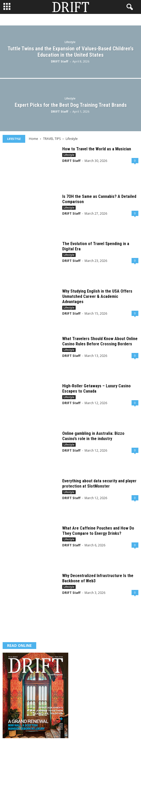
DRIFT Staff (59, 61)
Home (33, 138)
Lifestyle (70, 42)
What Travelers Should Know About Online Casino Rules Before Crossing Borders (100, 341)
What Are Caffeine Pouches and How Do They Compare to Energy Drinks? (98, 531)
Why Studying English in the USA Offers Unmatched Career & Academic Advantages (97, 296)
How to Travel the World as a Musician (96, 148)
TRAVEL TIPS (52, 138)
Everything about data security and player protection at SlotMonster (99, 483)
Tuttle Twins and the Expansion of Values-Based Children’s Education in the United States (70, 51)
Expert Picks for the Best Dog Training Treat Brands (71, 105)
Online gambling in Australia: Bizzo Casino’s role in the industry (93, 436)
